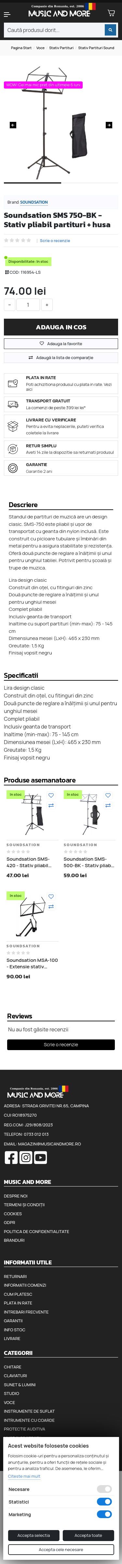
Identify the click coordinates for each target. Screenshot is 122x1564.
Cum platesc (18, 1294)
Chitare (12, 1367)
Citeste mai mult (24, 1476)
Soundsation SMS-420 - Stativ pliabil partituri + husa (28, 862)
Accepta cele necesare (61, 1549)
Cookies (13, 1214)
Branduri (14, 1240)
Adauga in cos (61, 327)
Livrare (12, 1338)
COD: (15, 272)
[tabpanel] (61, 122)
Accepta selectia (33, 1535)
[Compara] (51, 805)
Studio (11, 1393)
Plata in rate (18, 1303)
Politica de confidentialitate (36, 1231)
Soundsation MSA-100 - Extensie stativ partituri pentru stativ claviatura (32, 963)
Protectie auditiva (24, 1429)
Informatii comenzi (25, 1285)
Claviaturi (15, 1375)
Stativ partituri (61, 47)
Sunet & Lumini (20, 1385)
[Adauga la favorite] (51, 795)
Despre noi (15, 1196)
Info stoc (14, 1330)
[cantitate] (28, 305)
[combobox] (61, 30)
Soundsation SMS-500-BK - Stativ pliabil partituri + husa (89, 862)
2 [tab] (89, 188)
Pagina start (21, 47)
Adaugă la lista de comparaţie (64, 357)
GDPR (9, 1222)
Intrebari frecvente (26, 1312)
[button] (10, 14)
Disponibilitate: (22, 261)
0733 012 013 (36, 1134)
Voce (40, 47)
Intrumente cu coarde (29, 1420)
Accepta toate (88, 1535)
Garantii (13, 1321)
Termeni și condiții (24, 1205)
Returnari (15, 1276)
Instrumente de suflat (29, 1411)
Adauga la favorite (61, 343)
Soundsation (34, 202)
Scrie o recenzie (55, 241)
